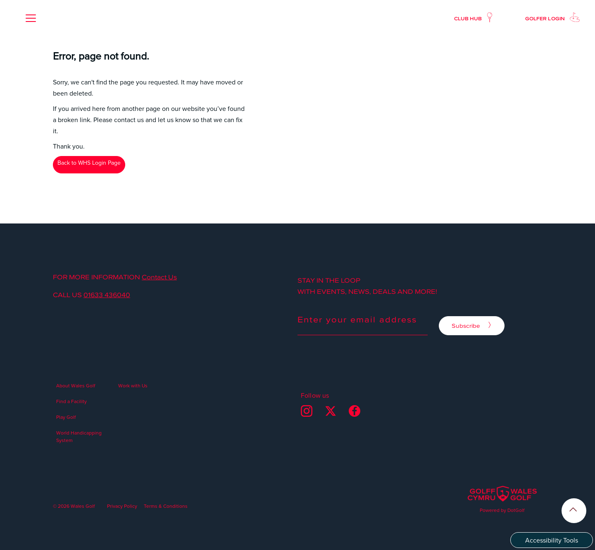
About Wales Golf (75, 385)
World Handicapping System (79, 436)
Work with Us (133, 385)
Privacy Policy (122, 505)
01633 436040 (106, 294)
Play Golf (66, 416)
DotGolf (515, 510)
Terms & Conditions (166, 505)
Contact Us (159, 276)
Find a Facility (71, 401)
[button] (30, 18)
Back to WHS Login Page (89, 163)
